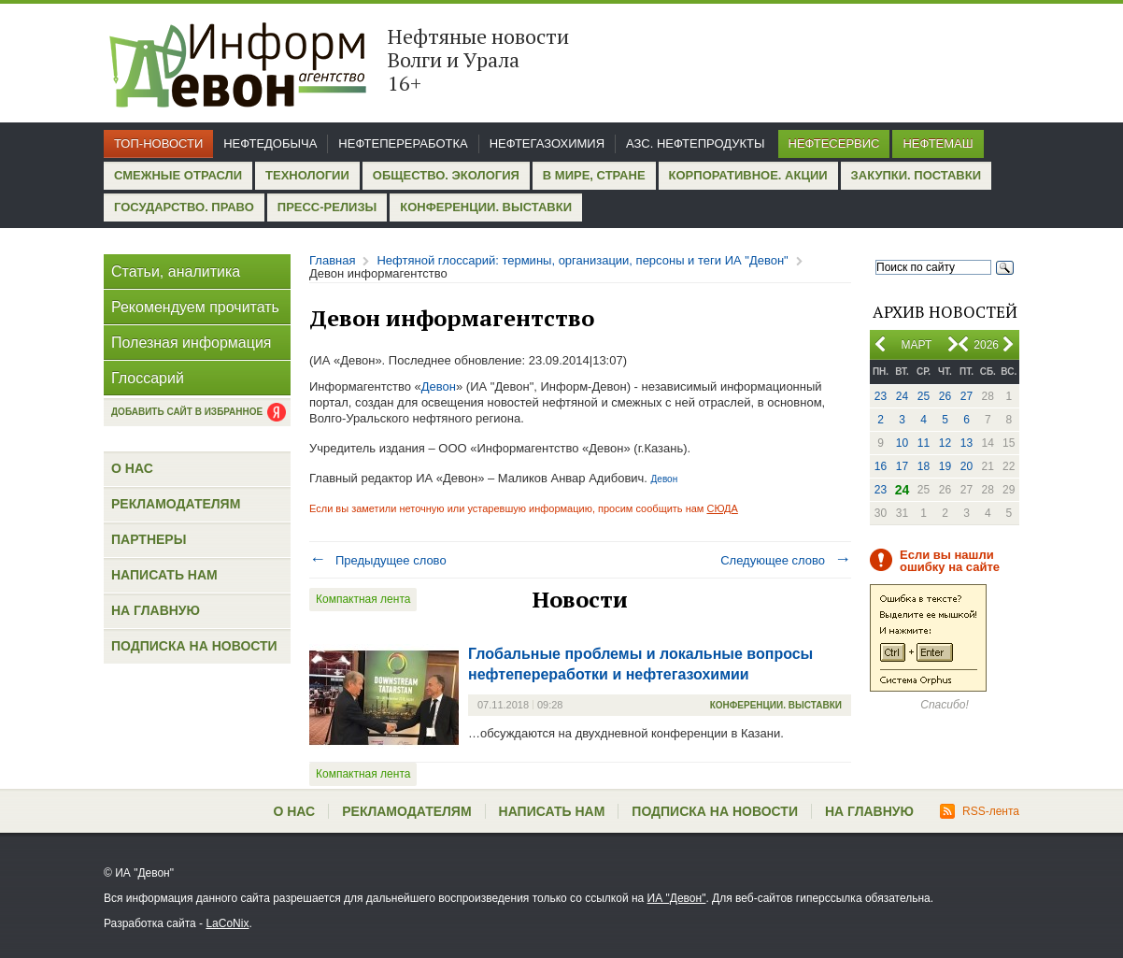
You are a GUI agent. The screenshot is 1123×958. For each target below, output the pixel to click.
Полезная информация (191, 342)
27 (966, 396)
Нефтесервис (834, 143)
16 (880, 466)
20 (966, 466)
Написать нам (164, 574)
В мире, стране (594, 175)
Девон (438, 386)
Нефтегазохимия (547, 143)
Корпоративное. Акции (748, 175)
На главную (155, 610)
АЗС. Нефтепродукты (695, 143)
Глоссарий (147, 378)
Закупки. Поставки (916, 175)
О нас (132, 468)
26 (945, 396)
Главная (332, 260)
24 (902, 396)
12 (945, 443)
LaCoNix (227, 923)
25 (923, 396)
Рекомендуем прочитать (195, 307)
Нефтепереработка (402, 143)
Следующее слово (785, 560)
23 (880, 396)
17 (902, 466)
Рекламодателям (175, 503)
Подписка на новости (194, 645)
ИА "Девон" (676, 898)
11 (923, 443)
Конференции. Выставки (486, 207)
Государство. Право (184, 207)
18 (923, 466)
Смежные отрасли (178, 175)
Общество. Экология (446, 175)
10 (902, 443)
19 (945, 466)
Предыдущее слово (378, 560)
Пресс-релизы (327, 207)
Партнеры (148, 539)
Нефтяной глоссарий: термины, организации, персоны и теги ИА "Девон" (582, 260)
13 (966, 443)
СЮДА (721, 508)
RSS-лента (979, 811)
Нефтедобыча (270, 143)
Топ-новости (158, 143)
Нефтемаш (938, 143)
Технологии (307, 175)
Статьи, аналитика (175, 271)
